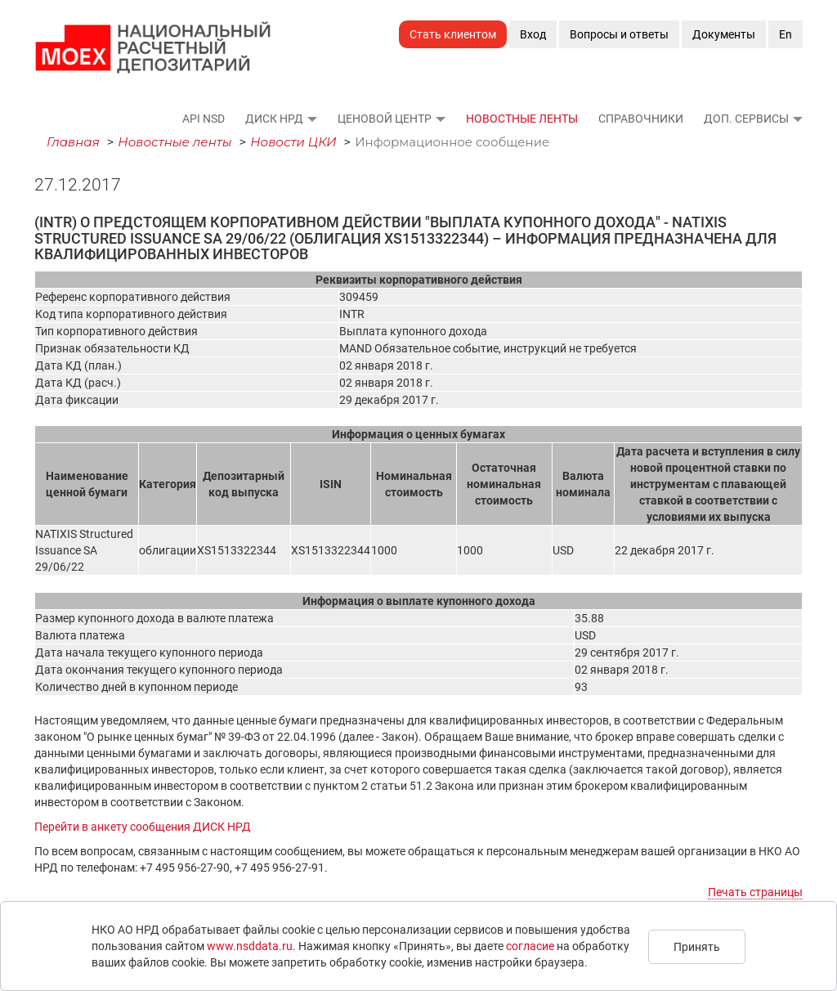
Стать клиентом (453, 34)
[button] (311, 118)
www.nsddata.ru (250, 946)
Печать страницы (755, 892)
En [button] (785, 34)
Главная (73, 142)
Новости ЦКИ (293, 142)
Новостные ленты (522, 118)
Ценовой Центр (385, 118)
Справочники (640, 118)
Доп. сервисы (746, 118)
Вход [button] (533, 34)
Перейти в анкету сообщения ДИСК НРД (142, 826)
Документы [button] (723, 34)
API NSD (203, 118)
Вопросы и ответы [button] (619, 34)
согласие (530, 946)
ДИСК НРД (274, 118)
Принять (697, 946)
